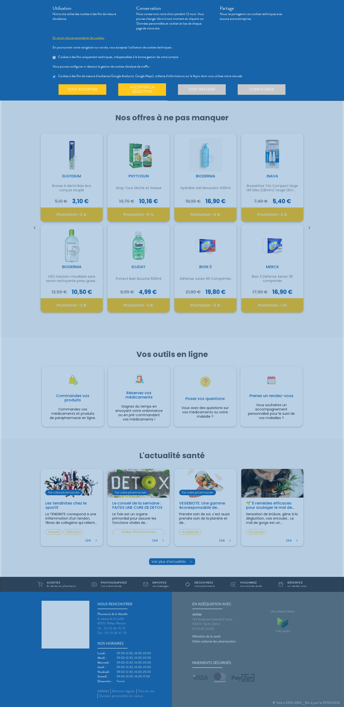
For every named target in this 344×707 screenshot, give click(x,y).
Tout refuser (201, 89)
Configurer (261, 89)
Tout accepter (82, 89)
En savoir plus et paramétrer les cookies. (78, 38)
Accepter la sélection (142, 89)
